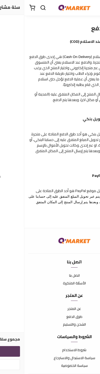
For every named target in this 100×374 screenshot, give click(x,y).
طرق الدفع (50, 316)
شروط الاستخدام (50, 350)
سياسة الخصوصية (50, 365)
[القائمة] (92, 8)
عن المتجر (50, 308)
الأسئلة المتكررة (50, 283)
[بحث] (19, 8)
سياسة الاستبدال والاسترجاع (50, 358)
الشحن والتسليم (50, 324)
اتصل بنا (50, 275)
